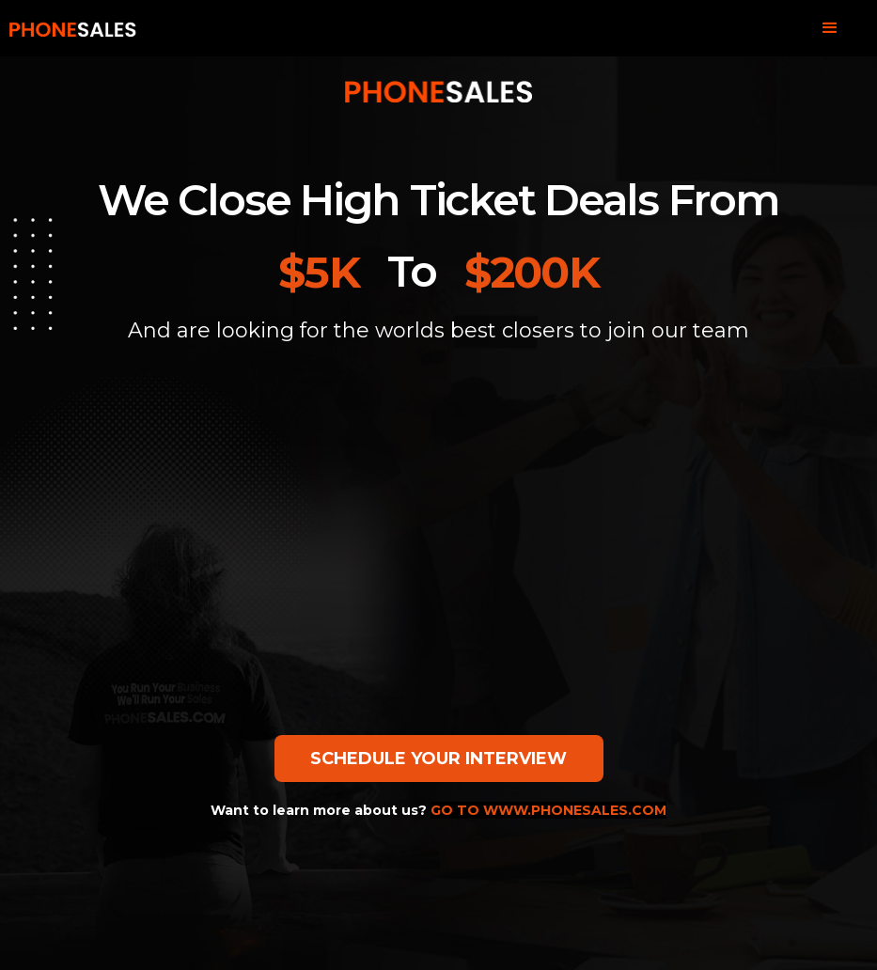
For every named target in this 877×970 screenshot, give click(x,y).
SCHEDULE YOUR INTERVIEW (438, 758)
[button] (830, 28)
